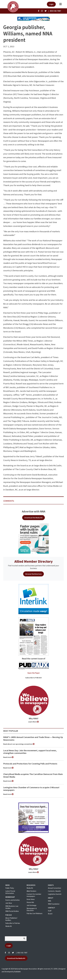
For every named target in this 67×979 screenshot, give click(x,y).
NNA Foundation (53, 904)
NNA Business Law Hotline (11, 907)
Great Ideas (31, 899)
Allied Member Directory (33, 561)
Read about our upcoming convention (19, 744)
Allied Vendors (31, 891)
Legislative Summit (54, 894)
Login (51, 4)
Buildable (17, 972)
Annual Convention (54, 888)
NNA (49, 901)
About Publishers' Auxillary (11, 919)
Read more (8, 757)
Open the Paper (33, 673)
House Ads (30, 902)
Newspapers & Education (32, 909)
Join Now (8, 903)
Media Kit (8, 926)
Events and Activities (12, 900)
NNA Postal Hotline (12, 911)
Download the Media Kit (33, 518)
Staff (49, 911)
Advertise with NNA (33, 511)
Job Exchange (31, 905)
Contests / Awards (54, 891)
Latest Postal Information (10, 892)
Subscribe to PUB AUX (33, 678)
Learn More (33, 722)
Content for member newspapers (34, 895)
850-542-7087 (22, 953)
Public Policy (9, 888)
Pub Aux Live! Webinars (34, 913)
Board (50, 914)
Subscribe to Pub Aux (12, 923)
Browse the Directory (33, 574)
